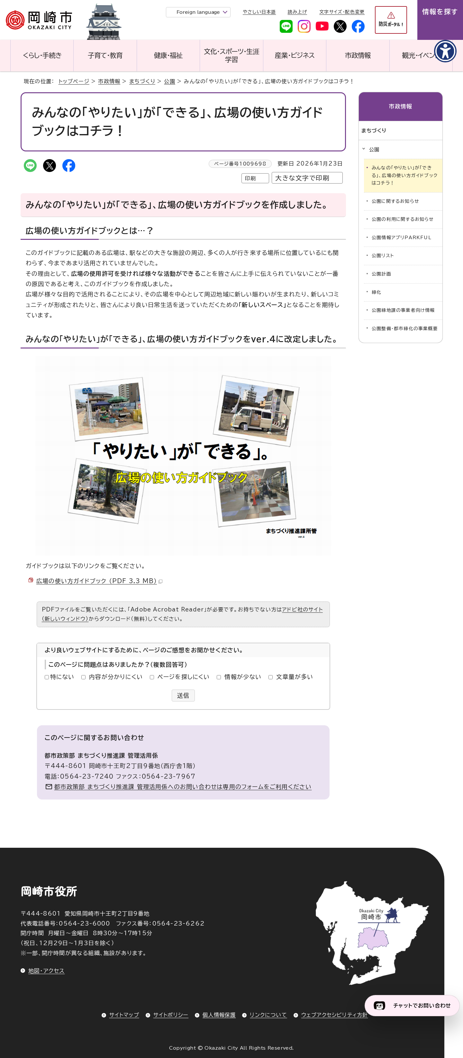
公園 (169, 81)
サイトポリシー (170, 1014)
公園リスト (383, 255)
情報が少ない (242, 677)
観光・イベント (421, 55)
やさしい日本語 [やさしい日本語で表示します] (259, 12)
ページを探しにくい (184, 677)
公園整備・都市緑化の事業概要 (405, 328)
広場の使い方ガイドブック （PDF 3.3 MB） (99, 581)
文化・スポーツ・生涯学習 (231, 55)
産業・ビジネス (294, 55)
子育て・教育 (105, 55)
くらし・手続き (42, 55)
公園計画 (381, 274)
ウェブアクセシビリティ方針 (334, 1014)
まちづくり (142, 81)
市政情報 (358, 55)
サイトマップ (124, 1014)
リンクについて (268, 1014)
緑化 (376, 292)
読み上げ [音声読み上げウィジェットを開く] (297, 12)
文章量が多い (294, 677)
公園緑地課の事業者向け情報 (403, 310)
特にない (62, 677)
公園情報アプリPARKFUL (401, 237)
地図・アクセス (46, 970)
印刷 (250, 178)
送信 (183, 695)
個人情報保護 (219, 1014)
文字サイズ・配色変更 (342, 12)
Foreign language (198, 12)
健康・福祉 (168, 55)
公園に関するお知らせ (395, 201)
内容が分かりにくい (116, 677)
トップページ (74, 81)
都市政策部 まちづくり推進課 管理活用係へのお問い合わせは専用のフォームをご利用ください (183, 787)
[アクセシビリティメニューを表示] (445, 51)
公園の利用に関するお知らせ (403, 219)
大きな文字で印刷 (302, 178)
